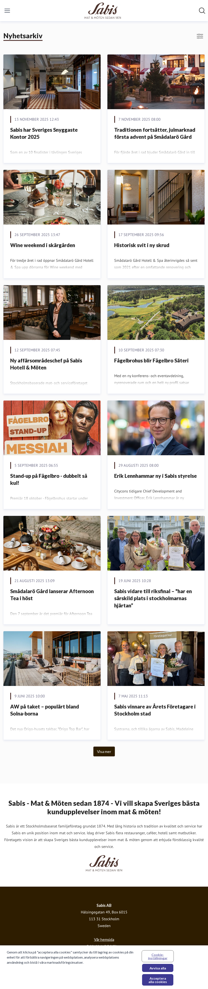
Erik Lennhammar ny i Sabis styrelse (155, 476)
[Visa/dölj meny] (7, 10)
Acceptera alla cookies (157, 981)
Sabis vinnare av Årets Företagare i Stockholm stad (155, 710)
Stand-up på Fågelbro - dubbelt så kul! (48, 479)
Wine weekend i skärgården (42, 245)
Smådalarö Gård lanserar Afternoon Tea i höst (52, 594)
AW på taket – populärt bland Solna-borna (44, 710)
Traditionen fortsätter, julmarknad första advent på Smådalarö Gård (154, 133)
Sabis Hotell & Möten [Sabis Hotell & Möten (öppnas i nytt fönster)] (104, 946)
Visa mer (104, 751)
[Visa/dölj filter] (200, 36)
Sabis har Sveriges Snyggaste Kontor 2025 (44, 133)
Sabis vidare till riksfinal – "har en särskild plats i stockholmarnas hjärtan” (153, 598)
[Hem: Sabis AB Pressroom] (102, 11)
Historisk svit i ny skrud (141, 245)
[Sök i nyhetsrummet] (202, 10)
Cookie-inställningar (158, 958)
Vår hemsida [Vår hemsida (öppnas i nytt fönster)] (104, 939)
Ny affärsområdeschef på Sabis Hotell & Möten (46, 364)
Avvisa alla (158, 970)
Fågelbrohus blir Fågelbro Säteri (151, 360)
